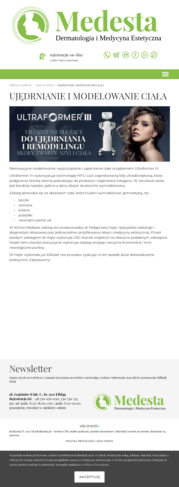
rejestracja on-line (66, 55)
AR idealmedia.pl (41, 431)
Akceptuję (89, 477)
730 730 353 (69, 399)
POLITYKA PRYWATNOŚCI (80, 441)
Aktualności (45, 85)
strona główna (20, 85)
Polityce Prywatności (96, 464)
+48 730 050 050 (46, 399)
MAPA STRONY (105, 441)
